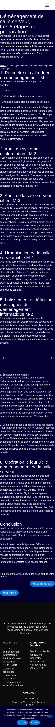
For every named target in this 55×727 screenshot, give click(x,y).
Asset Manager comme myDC (28, 283)
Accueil (3, 66)
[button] (47, 5)
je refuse (34, 723)
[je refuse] (50, 716)
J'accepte (22, 723)
